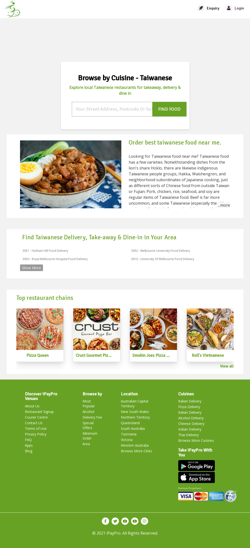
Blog (28, 451)
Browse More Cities (136, 451)
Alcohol (88, 411)
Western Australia (135, 445)
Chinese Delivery (191, 423)
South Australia (133, 428)
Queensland (130, 423)
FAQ (28, 439)
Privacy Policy (35, 434)
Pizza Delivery (189, 406)
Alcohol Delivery (191, 418)
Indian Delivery (189, 429)
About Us (32, 406)
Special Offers (88, 425)
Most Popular (89, 403)
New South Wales (135, 411)
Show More (31, 267)
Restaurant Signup (39, 411)
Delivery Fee (92, 417)
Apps (29, 445)
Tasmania (128, 434)
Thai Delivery (188, 434)
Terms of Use (36, 428)
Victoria (127, 439)
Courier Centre (36, 417)
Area (86, 444)
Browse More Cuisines (196, 440)
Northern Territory (135, 417)
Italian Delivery (189, 401)
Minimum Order (90, 436)
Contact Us (33, 423)
